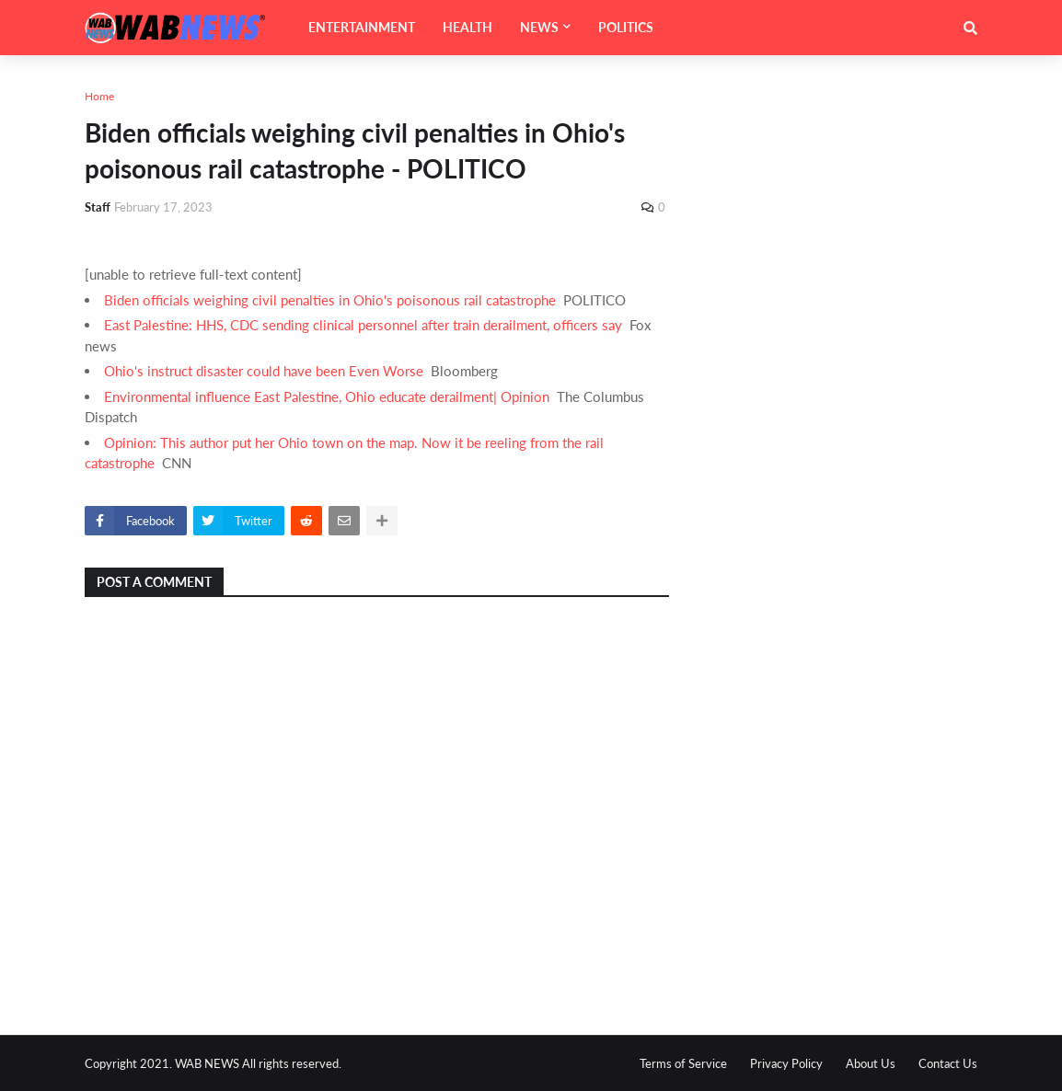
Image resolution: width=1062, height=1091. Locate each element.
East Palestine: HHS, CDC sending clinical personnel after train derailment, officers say (363, 324)
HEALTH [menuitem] (467, 27)
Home (99, 96)
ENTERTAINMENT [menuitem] (361, 27)
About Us (870, 1063)
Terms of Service (683, 1063)
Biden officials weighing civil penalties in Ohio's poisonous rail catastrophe (330, 300)
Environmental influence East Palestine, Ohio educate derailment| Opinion (326, 396)
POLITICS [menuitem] (625, 27)
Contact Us (947, 1063)
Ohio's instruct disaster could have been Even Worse (263, 370)
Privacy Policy (786, 1063)
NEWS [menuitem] (539, 27)
